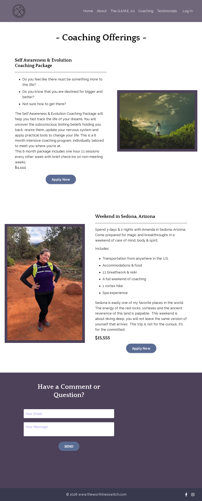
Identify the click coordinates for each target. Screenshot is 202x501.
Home (88, 11)
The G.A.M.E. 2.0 (122, 11)
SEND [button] (68, 446)
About (102, 11)
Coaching (145, 11)
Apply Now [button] (61, 179)
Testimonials (167, 11)
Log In (188, 11)
